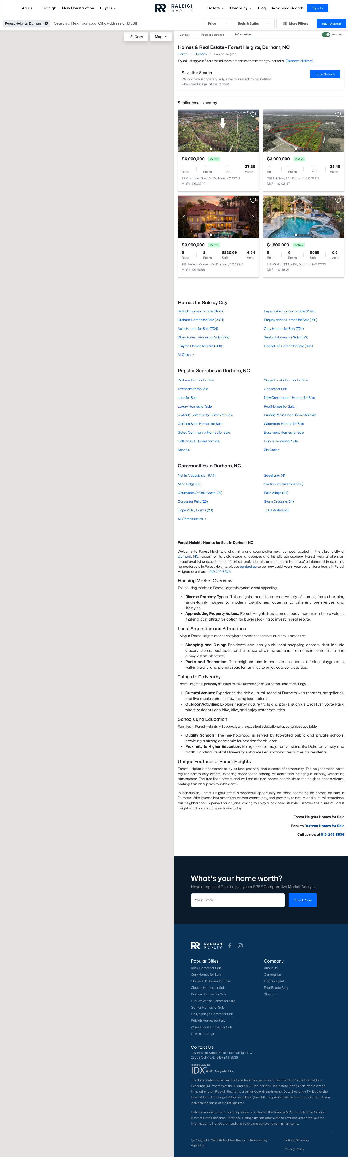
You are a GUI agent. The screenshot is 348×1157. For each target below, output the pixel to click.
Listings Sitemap (296, 1140)
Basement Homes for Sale (284, 432)
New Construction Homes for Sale (289, 398)
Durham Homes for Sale (196, 380)
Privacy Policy (294, 1149)
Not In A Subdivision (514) (197, 475)
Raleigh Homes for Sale (208, 1020)
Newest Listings (202, 1034)
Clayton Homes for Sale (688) (200, 346)
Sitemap (270, 994)
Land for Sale (187, 398)
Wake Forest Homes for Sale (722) (203, 337)
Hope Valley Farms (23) (195, 510)
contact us (248, 566)
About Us (271, 968)
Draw (136, 37)
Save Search (331, 24)
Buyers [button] (108, 8)
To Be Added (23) (277, 510)
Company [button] (241, 8)
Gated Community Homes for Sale (204, 432)
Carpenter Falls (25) (193, 501)
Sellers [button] (216, 8)
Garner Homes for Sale (207, 1007)
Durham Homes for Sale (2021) (201, 320)
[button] (46, 23)
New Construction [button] (78, 8)
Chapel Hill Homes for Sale (210, 981)
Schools (184, 450)
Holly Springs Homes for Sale (212, 1014)
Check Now (303, 900)
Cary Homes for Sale (206, 974)
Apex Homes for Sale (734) (198, 328)
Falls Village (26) (276, 493)
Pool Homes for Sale (279, 406)
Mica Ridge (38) (189, 484)
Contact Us (272, 974)
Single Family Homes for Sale (286, 380)
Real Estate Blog (276, 988)
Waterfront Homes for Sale (284, 424)
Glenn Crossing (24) (279, 501)
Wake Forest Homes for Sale (211, 1027)
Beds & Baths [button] (254, 23)
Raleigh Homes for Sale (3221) (200, 311)
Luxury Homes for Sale (195, 406)
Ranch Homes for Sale (281, 441)
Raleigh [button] (49, 8)
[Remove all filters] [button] (300, 61)
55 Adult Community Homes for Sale (205, 415)
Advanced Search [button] (287, 8)
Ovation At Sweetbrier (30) (283, 484)
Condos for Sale (276, 389)
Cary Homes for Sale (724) (284, 328)
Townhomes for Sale (193, 389)
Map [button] (158, 37)
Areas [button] (29, 8)
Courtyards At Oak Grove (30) (200, 493)
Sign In (317, 8)
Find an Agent (274, 981)
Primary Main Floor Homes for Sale (290, 415)
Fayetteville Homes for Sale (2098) (290, 311)
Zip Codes (271, 450)
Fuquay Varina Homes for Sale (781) (290, 320)
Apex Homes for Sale (206, 968)
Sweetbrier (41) (275, 475)
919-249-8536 (220, 572)
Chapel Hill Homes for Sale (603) (288, 346)
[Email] (238, 900)
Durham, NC (188, 556)
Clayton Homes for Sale (208, 988)
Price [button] (218, 23)
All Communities (192, 519)
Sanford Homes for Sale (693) (286, 337)
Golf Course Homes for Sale (199, 441)
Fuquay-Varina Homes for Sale (213, 1001)
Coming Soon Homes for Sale (200, 424)
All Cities (186, 355)
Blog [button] (262, 8)
